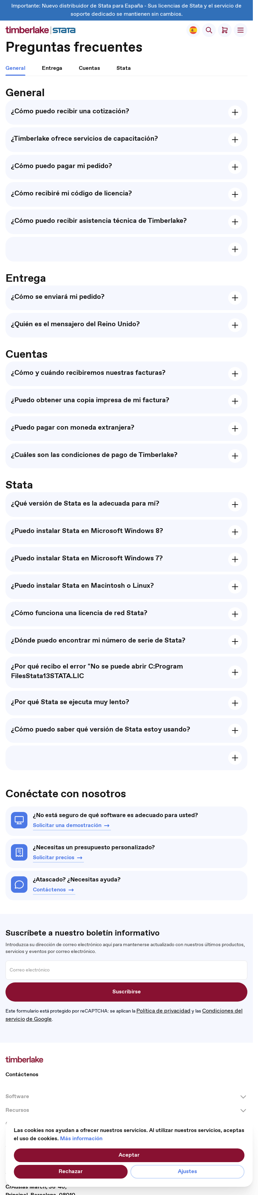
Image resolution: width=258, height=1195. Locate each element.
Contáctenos (54, 890)
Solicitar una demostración (72, 826)
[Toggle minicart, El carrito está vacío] (225, 30)
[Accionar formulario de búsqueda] (209, 30)
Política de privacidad (163, 1011)
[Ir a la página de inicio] (40, 30)
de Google (39, 1019)
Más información (81, 1138)
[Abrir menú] (240, 30)
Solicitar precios (58, 858)
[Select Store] (193, 30)
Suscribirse (126, 991)
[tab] (15, 70)
